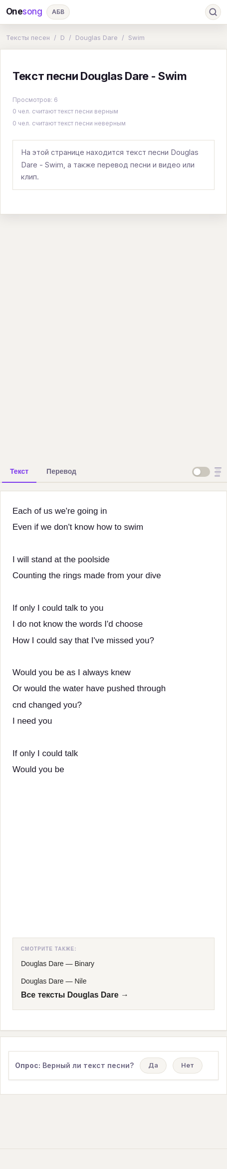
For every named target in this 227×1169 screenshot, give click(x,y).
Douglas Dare (96, 37)
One (24, 11)
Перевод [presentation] (61, 471)
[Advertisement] (113, 336)
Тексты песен (28, 37)
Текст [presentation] (19, 471)
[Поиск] (213, 12)
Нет (187, 1065)
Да (153, 1065)
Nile (80, 981)
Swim (136, 37)
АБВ (58, 11)
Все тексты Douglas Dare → (75, 995)
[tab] (19, 471)
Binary (84, 964)
